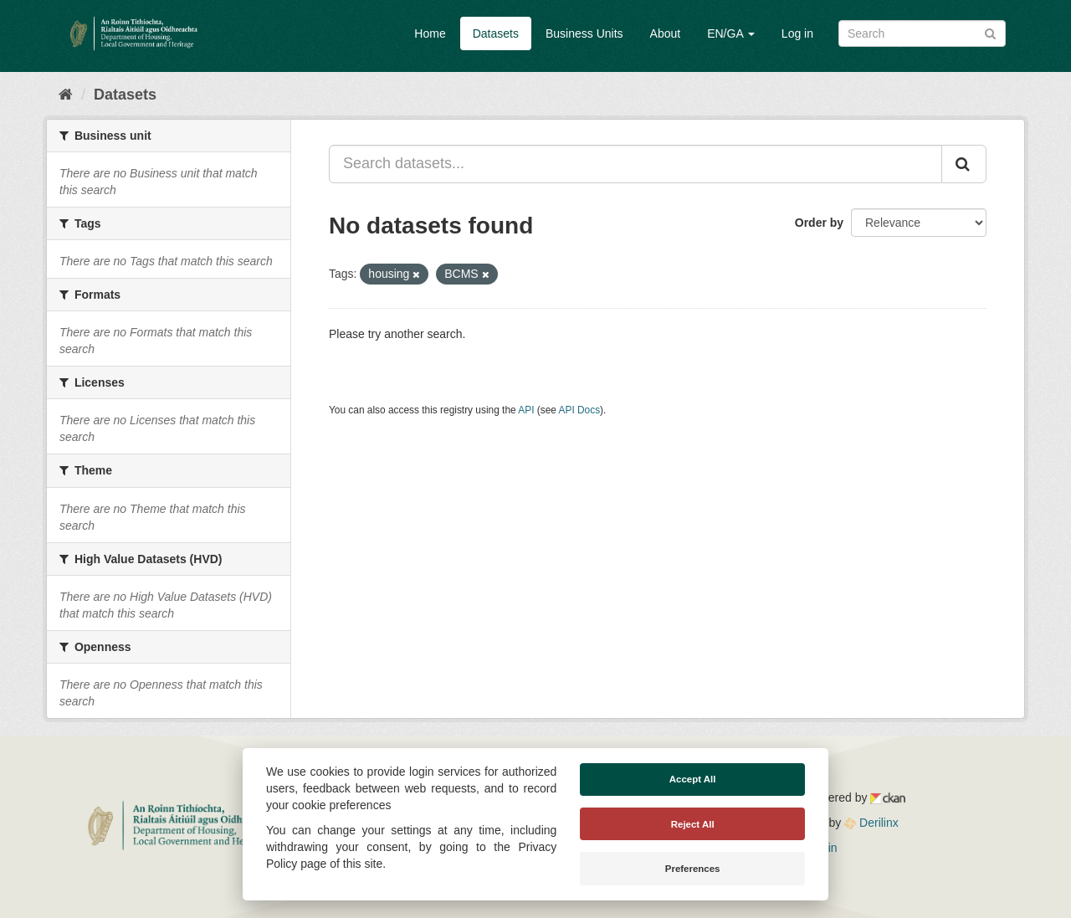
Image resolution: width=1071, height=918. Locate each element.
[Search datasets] (922, 33)
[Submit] (990, 32)
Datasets (496, 33)
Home (429, 33)
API (526, 410)
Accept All (692, 779)
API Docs (580, 410)
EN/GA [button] (731, 33)
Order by (819, 222)
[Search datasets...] (635, 164)
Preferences (692, 869)
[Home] (66, 94)
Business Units (584, 33)
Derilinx (871, 822)
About (665, 33)
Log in (797, 33)
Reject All (693, 824)
